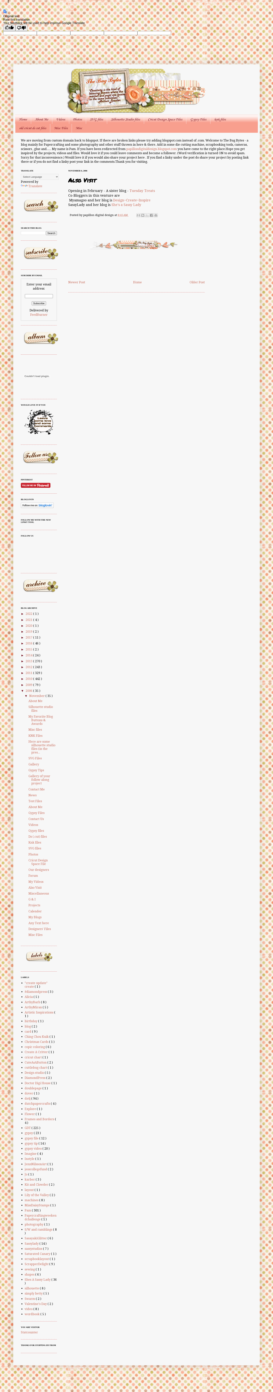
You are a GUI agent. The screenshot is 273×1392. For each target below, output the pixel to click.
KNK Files (35, 736)
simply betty (34, 1293)
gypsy (29, 1133)
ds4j (28, 1098)
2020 (29, 626)
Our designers (38, 870)
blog (28, 1026)
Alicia (29, 997)
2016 (29, 643)
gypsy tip (31, 1143)
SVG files (96, 119)
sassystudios (34, 1249)
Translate (31, 186)
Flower (30, 1114)
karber (30, 1179)
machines (32, 1200)
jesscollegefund (36, 1169)
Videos (60, 119)
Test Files (35, 801)
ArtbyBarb (33, 1002)
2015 (29, 649)
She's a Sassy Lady (126, 205)
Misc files (35, 729)
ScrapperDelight (37, 1264)
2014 (29, 655)
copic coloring (35, 1047)
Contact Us (36, 819)
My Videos (35, 882)
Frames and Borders (40, 1119)
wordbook (32, 1314)
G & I (32, 899)
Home (23, 119)
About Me (41, 119)
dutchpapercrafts (38, 1103)
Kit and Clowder (37, 1184)
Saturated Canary (38, 1254)
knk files (220, 119)
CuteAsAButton (36, 1062)
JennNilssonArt (36, 1164)
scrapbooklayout (37, 1259)
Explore (31, 1109)
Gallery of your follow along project (39, 779)
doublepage (33, 1088)
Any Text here (38, 923)
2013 (29, 661)
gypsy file (32, 1138)
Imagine (31, 1154)
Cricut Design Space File (38, 862)
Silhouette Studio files (125, 119)
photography (34, 1224)
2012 (29, 667)
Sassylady (32, 1243)
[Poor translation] (21, 28)
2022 (29, 614)
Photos (77, 119)
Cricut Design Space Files (165, 119)
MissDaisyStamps (37, 1205)
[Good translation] (9, 28)
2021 (29, 620)
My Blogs (35, 917)
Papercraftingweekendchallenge (40, 1217)
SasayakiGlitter (36, 1238)
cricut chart (33, 1057)
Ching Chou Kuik (37, 1037)
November (37, 696)
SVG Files (35, 758)
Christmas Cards (37, 1042)
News (32, 795)
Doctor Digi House (38, 1083)
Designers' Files (39, 929)
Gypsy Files (198, 119)
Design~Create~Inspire (132, 200)
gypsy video (33, 1148)
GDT (28, 1128)
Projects (34, 905)
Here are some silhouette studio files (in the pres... (41, 747)
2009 (29, 685)
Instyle (30, 1159)
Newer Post (76, 282)
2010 (29, 679)
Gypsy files (36, 831)
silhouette (32, 1288)
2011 (29, 673)
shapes (30, 1274)
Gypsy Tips (36, 770)
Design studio (35, 1073)
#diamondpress (36, 992)
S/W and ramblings (39, 1229)
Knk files (34, 842)
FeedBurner (39, 315)
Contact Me (36, 789)
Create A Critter (37, 1052)
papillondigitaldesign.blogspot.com (152, 149)
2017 (29, 637)
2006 (29, 691)
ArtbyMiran (34, 1007)
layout (30, 1190)
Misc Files (61, 128)
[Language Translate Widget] (40, 177)
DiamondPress (35, 1078)
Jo (26, 1174)
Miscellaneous (38, 893)
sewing (30, 1269)
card (28, 1031)
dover (29, 1093)
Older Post (197, 282)
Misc (79, 128)
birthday (31, 1021)
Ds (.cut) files (37, 836)
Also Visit (35, 887)
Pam (28, 1210)
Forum (33, 875)
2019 (29, 631)
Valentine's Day (36, 1304)
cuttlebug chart (36, 1067)
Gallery (33, 764)
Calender (35, 911)
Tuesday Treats (142, 191)
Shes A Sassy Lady (38, 1279)
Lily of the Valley (37, 1195)
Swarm (30, 1299)
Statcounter (29, 1332)
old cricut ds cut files (32, 128)
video (29, 1309)
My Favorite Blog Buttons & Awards (40, 720)
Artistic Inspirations (39, 1012)
